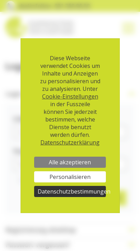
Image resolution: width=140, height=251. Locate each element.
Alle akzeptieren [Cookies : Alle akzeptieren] (70, 162)
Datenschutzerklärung (70, 142)
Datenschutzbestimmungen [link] (72, 191)
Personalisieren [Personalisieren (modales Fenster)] (70, 177)
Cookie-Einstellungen (70, 96)
